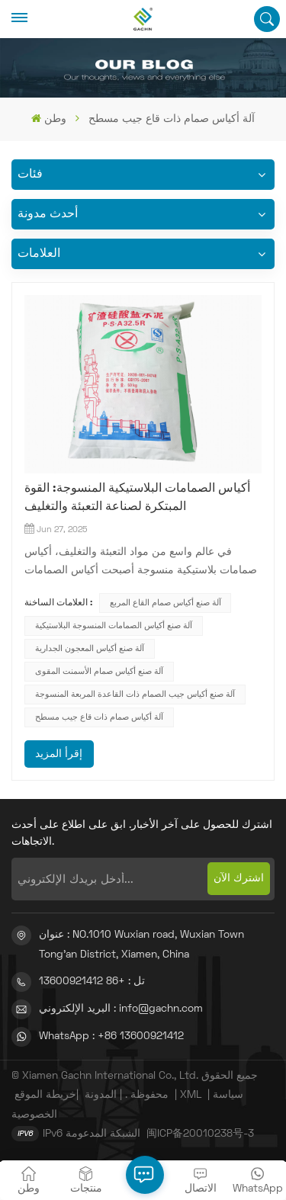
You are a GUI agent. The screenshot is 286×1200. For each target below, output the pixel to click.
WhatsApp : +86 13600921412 (111, 1036)
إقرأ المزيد (58, 754)
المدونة (101, 1095)
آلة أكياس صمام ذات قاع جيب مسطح (99, 717)
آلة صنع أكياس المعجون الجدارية (89, 649)
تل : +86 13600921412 (92, 982)
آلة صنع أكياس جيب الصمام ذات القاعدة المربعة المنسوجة (135, 694)
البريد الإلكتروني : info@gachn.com (121, 1009)
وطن (48, 118)
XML (190, 1095)
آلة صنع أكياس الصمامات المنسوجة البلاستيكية (113, 626)
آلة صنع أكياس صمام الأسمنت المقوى (99, 671)
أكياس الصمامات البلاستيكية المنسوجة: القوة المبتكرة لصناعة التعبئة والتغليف (137, 497)
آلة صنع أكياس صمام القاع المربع (165, 603)
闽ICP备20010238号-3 (200, 1134)
